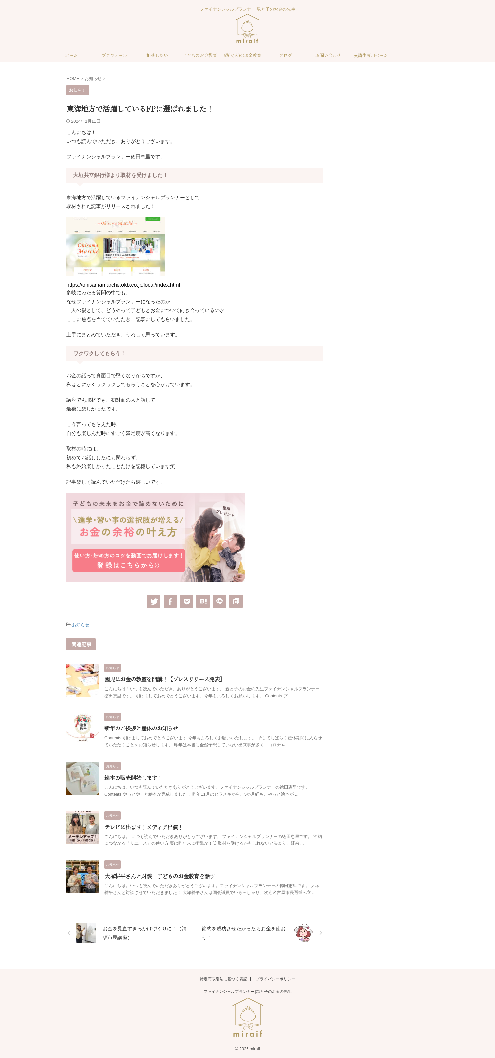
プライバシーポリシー (275, 978)
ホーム (71, 55)
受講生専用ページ (371, 55)
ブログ (285, 55)
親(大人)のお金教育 (242, 55)
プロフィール (114, 55)
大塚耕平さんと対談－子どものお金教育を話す (159, 876)
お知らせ (80, 624)
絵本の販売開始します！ (133, 777)
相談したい (157, 55)
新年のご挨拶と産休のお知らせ (141, 728)
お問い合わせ (328, 55)
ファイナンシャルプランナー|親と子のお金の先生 (247, 991)
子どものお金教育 (200, 55)
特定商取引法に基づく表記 (223, 978)
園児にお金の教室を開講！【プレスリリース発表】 (164, 678)
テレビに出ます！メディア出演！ (143, 826)
